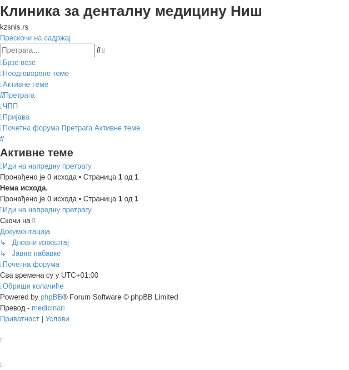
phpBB (51, 297)
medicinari (48, 308)
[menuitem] (34, 73)
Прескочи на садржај (35, 38)
